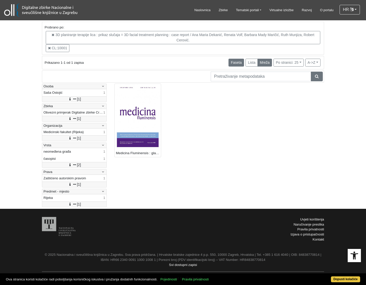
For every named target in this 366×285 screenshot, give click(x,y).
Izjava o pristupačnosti (307, 234)
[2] (74, 165)
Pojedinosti (168, 279)
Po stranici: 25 (287, 62)
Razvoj (307, 10)
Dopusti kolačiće (345, 279)
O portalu (326, 10)
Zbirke (223, 10)
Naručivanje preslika (309, 224)
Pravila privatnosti (310, 229)
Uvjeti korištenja (312, 219)
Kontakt (318, 239)
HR (348, 9)
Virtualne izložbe (281, 10)
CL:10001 (57, 48)
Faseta (236, 62)
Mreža (265, 62)
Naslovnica (202, 10)
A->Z (311, 62)
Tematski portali (247, 10)
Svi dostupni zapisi (183, 265)
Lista (251, 62)
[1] (74, 99)
